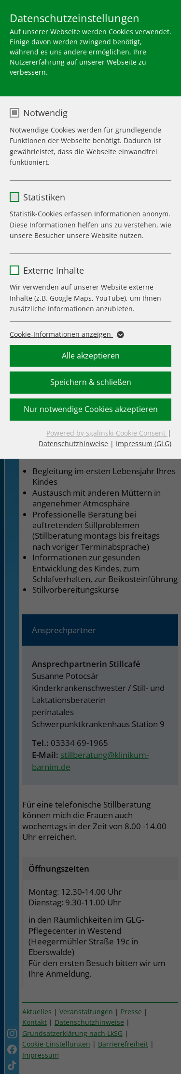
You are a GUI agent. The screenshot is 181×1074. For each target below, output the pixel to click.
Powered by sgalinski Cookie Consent (106, 433)
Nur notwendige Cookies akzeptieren (91, 409)
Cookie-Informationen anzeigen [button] (66, 334)
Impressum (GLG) (143, 443)
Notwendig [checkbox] (45, 113)
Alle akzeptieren (91, 355)
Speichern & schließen (90, 382)
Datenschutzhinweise (73, 443)
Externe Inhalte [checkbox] (53, 270)
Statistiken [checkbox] (44, 197)
